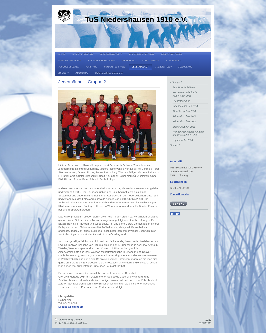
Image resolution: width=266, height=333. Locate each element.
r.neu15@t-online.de (70, 306)
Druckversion (63, 319)
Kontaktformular (179, 194)
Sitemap (77, 319)
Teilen (175, 214)
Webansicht (205, 322)
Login (208, 319)
